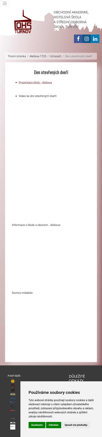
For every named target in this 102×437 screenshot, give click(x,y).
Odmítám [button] (54, 425)
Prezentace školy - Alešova (35, 82)
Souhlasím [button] (37, 425)
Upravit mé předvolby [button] (76, 425)
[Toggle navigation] (5, 3)
